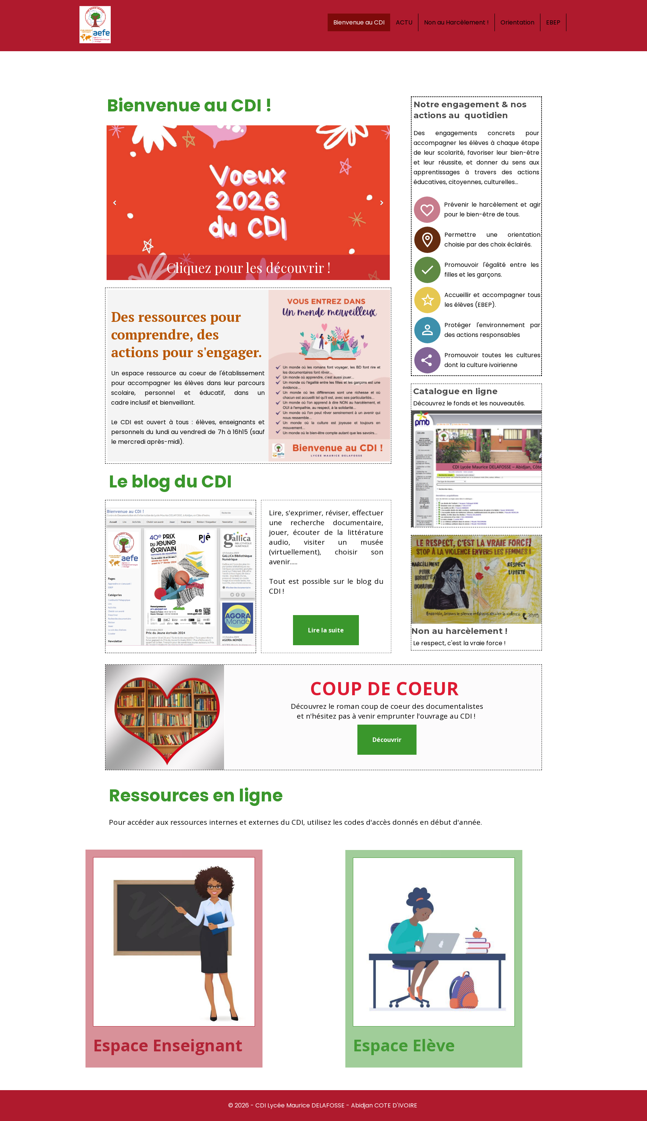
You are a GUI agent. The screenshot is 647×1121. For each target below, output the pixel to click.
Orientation (517, 22)
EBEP (553, 22)
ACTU (404, 22)
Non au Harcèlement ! (456, 22)
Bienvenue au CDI (359, 22)
